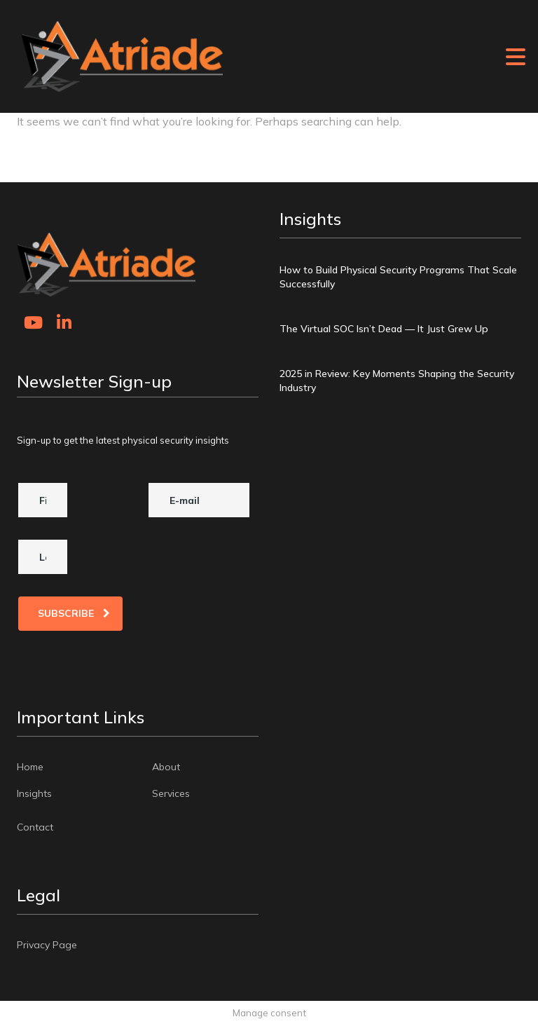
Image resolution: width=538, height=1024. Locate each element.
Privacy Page (47, 944)
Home (30, 766)
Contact (35, 826)
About (166, 766)
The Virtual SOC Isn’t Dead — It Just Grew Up (384, 328)
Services (171, 792)
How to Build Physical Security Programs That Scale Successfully (398, 277)
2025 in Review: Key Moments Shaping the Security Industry (397, 380)
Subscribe (74, 612)
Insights (34, 792)
